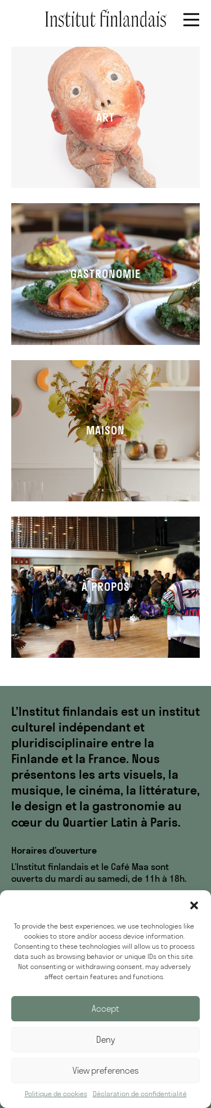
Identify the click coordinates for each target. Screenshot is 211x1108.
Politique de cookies (56, 1093)
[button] (194, 904)
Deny (105, 1039)
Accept (105, 1008)
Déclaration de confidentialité (140, 1093)
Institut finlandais (106, 18)
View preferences (106, 1070)
